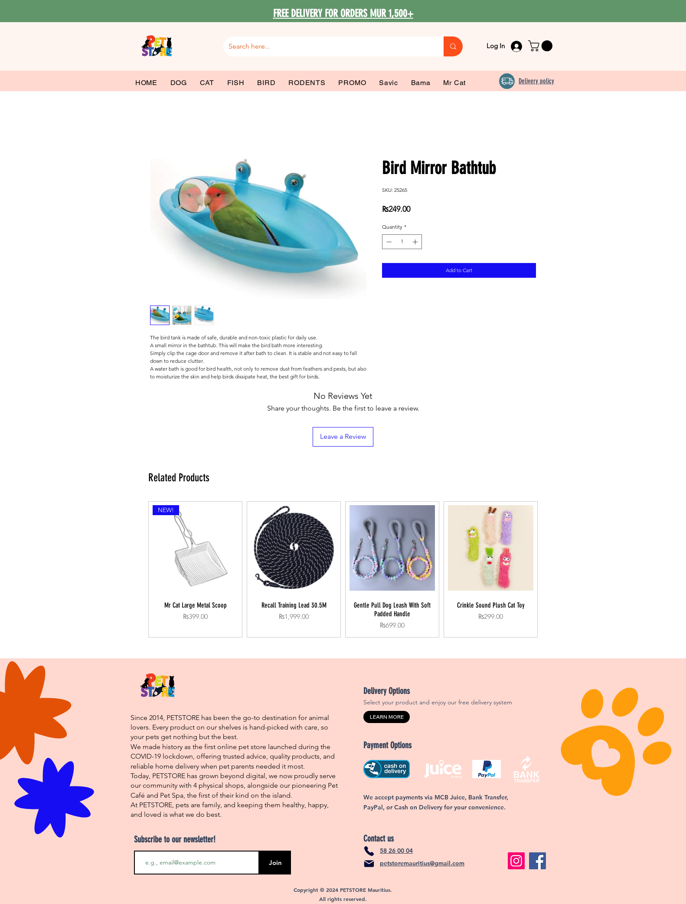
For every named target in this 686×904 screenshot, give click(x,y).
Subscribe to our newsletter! (175, 839)
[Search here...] (327, 46)
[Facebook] (537, 860)
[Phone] (369, 851)
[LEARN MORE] (386, 717)
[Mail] (369, 863)
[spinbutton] (402, 242)
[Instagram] (516, 860)
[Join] (275, 862)
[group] (343, 569)
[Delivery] (507, 81)
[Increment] (416, 242)
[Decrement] (388, 242)
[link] (541, 45)
